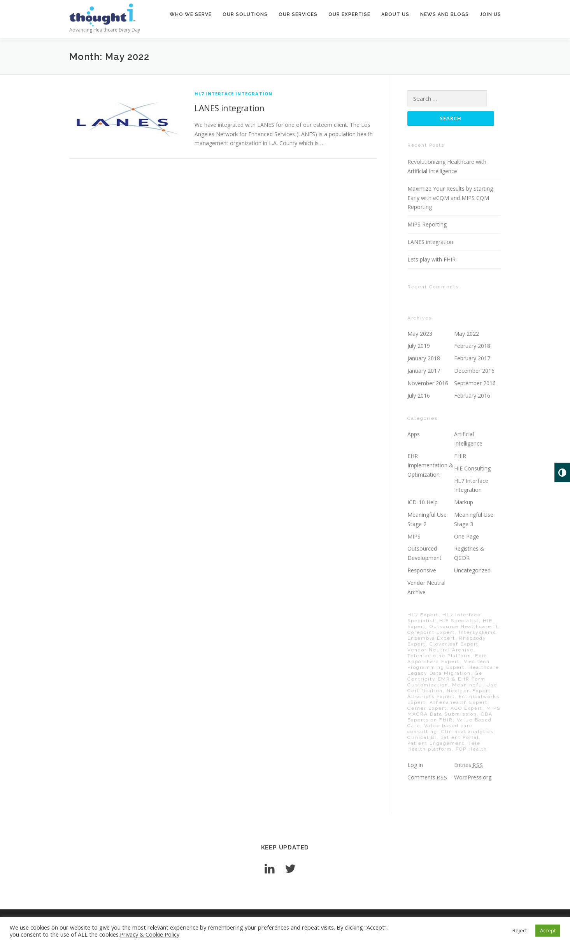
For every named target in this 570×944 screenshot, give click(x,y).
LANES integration (230, 108)
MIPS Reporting (427, 224)
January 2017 (423, 370)
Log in (415, 765)
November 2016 (427, 383)
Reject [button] (519, 930)
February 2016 (472, 395)
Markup (463, 502)
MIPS (414, 536)
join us (490, 14)
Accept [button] (548, 930)
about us (395, 14)
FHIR (460, 456)
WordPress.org (472, 777)
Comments (427, 777)
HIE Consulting (472, 468)
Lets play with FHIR (431, 259)
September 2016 (475, 383)
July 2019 (418, 345)
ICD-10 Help (422, 502)
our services (298, 14)
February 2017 (472, 358)
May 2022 (466, 333)
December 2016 (474, 370)
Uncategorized (472, 570)
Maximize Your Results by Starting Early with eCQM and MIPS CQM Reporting (450, 198)
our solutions (245, 14)
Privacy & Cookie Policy (149, 934)
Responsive (421, 570)
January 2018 (423, 358)
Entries (468, 765)
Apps (413, 434)
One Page (466, 536)
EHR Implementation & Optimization (430, 465)
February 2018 (472, 345)
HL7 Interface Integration (234, 94)
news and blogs (444, 14)
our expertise (349, 14)
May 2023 (419, 333)
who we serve (191, 14)
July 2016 (418, 395)
